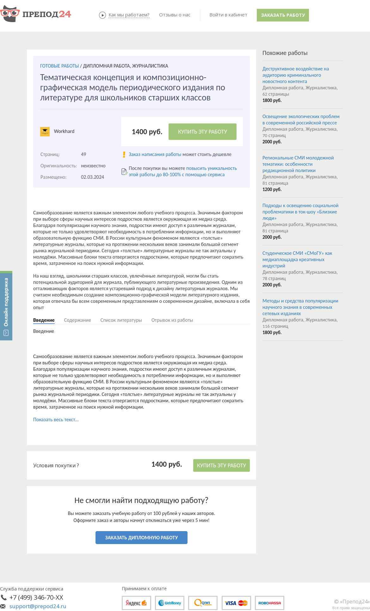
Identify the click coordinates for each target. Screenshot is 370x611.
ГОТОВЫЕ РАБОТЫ (59, 66)
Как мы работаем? (129, 14)
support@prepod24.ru (37, 606)
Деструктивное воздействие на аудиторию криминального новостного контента (295, 75)
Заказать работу (283, 15)
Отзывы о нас (174, 14)
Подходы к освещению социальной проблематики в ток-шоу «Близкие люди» (300, 211)
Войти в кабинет (228, 14)
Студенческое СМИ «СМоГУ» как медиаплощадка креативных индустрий (297, 259)
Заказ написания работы (155, 154)
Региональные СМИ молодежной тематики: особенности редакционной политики (298, 164)
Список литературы (121, 320)
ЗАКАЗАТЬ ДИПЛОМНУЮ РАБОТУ (141, 538)
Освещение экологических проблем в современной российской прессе (301, 119)
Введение (44, 320)
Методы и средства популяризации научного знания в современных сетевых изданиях (300, 307)
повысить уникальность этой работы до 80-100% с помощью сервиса (183, 171)
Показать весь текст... (56, 419)
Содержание (77, 320)
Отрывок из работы (172, 320)
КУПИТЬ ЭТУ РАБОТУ (202, 131)
